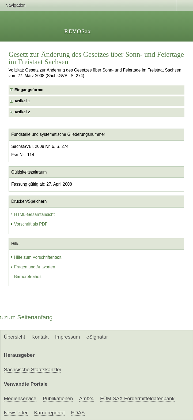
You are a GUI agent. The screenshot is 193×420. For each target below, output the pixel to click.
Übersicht (14, 337)
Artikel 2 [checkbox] (22, 112)
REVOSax (77, 31)
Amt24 (86, 398)
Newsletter (16, 412)
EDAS (78, 412)
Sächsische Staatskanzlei (32, 369)
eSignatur (97, 337)
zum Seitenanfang (26, 317)
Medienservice (20, 398)
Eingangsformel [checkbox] (29, 90)
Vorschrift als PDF (29, 224)
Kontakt (40, 337)
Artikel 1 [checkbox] (22, 101)
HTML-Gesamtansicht (32, 214)
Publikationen (58, 398)
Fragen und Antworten (32, 267)
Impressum (67, 337)
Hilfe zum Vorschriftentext (36, 257)
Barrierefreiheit (25, 276)
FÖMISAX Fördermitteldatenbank (137, 398)
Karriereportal (49, 412)
